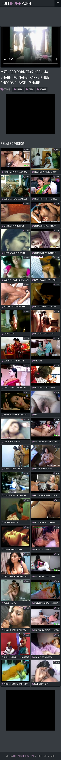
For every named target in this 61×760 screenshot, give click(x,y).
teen (29, 89)
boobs (41, 89)
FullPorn (16, 3)
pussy (18, 89)
